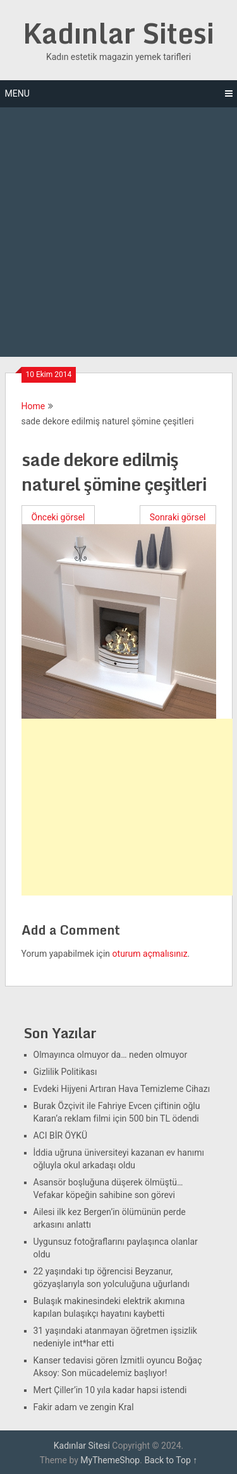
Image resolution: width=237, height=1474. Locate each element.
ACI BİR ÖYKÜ (60, 1135)
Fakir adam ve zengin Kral (83, 1407)
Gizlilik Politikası (65, 1072)
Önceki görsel (58, 517)
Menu (17, 93)
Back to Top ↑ (170, 1460)
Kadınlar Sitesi (118, 33)
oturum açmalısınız (150, 954)
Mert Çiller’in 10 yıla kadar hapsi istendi (110, 1390)
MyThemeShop (110, 1460)
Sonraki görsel (178, 517)
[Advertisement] (118, 232)
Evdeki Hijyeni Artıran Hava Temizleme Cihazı (121, 1089)
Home (33, 406)
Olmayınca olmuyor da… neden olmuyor (110, 1055)
